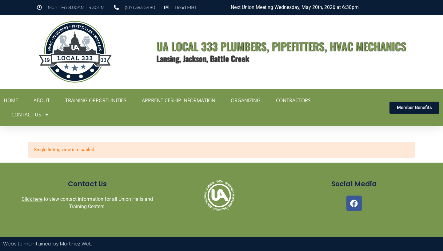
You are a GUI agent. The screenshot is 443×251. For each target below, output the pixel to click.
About (42, 100)
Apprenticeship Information (178, 100)
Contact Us (30, 114)
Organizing (246, 100)
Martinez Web (76, 243)
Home (11, 100)
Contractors (293, 100)
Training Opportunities (95, 100)
